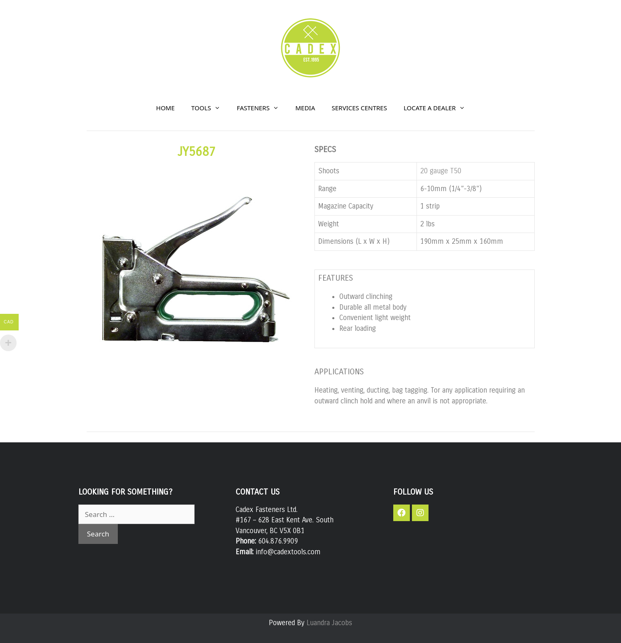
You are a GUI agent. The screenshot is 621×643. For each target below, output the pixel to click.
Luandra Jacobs (329, 623)
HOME (165, 108)
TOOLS (210, 107)
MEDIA (305, 108)
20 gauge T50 (440, 171)
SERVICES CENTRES (359, 108)
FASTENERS (262, 107)
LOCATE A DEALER (438, 107)
